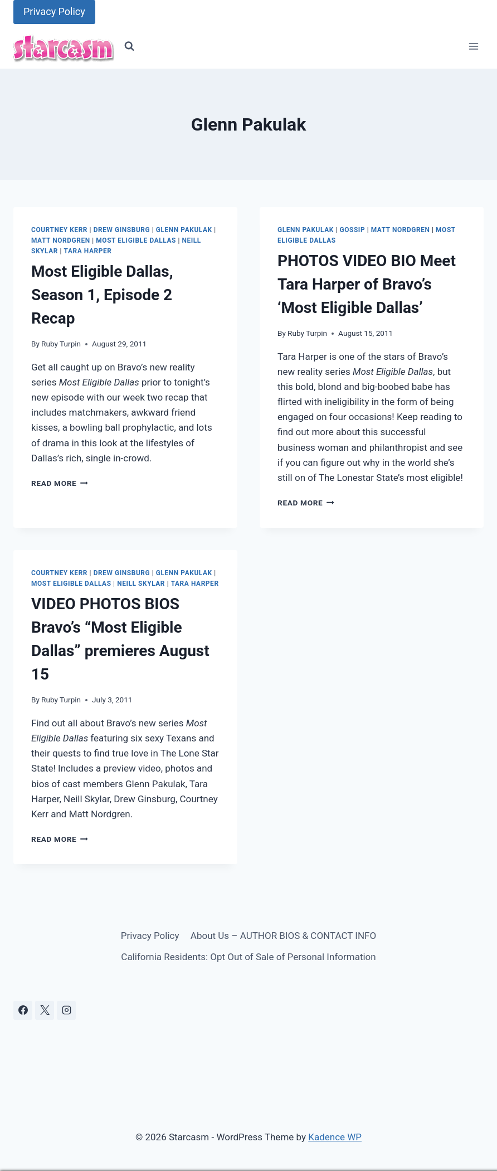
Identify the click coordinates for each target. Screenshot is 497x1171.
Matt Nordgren (60, 240)
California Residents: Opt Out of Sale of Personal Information (248, 956)
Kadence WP (335, 1137)
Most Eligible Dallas (136, 240)
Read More (59, 483)
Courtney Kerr (59, 230)
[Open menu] (473, 46)
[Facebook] (22, 1010)
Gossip (352, 230)
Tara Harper (88, 251)
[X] (44, 1010)
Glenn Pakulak (184, 230)
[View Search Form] (129, 46)
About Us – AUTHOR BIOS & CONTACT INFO (283, 935)
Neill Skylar (141, 583)
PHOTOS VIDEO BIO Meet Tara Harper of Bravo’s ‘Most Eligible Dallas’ (366, 284)
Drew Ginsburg (122, 230)
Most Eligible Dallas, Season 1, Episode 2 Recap (102, 294)
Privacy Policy (54, 11)
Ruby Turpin (61, 343)
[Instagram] (66, 1010)
